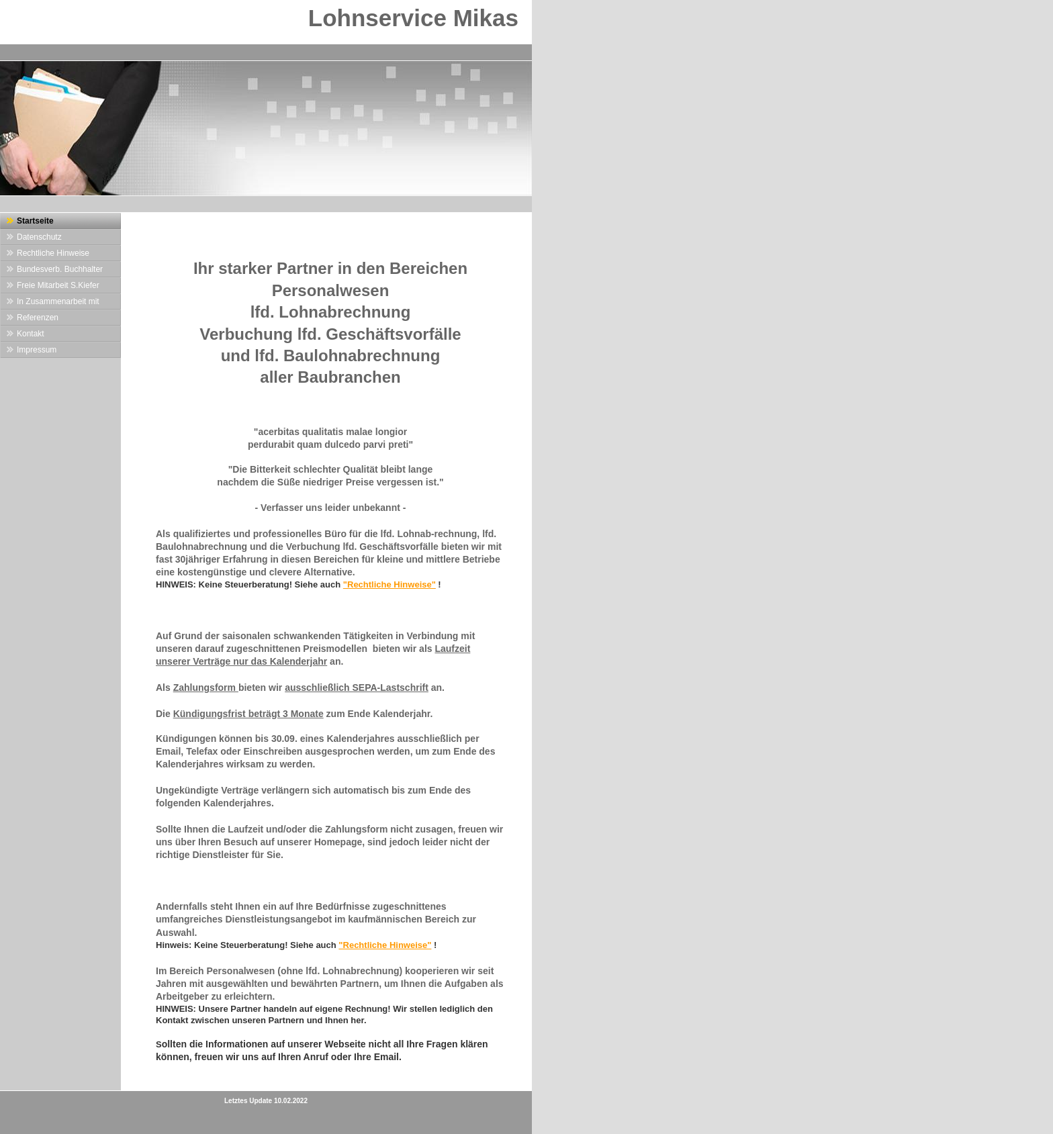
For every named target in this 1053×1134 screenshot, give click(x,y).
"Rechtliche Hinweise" (389, 584)
